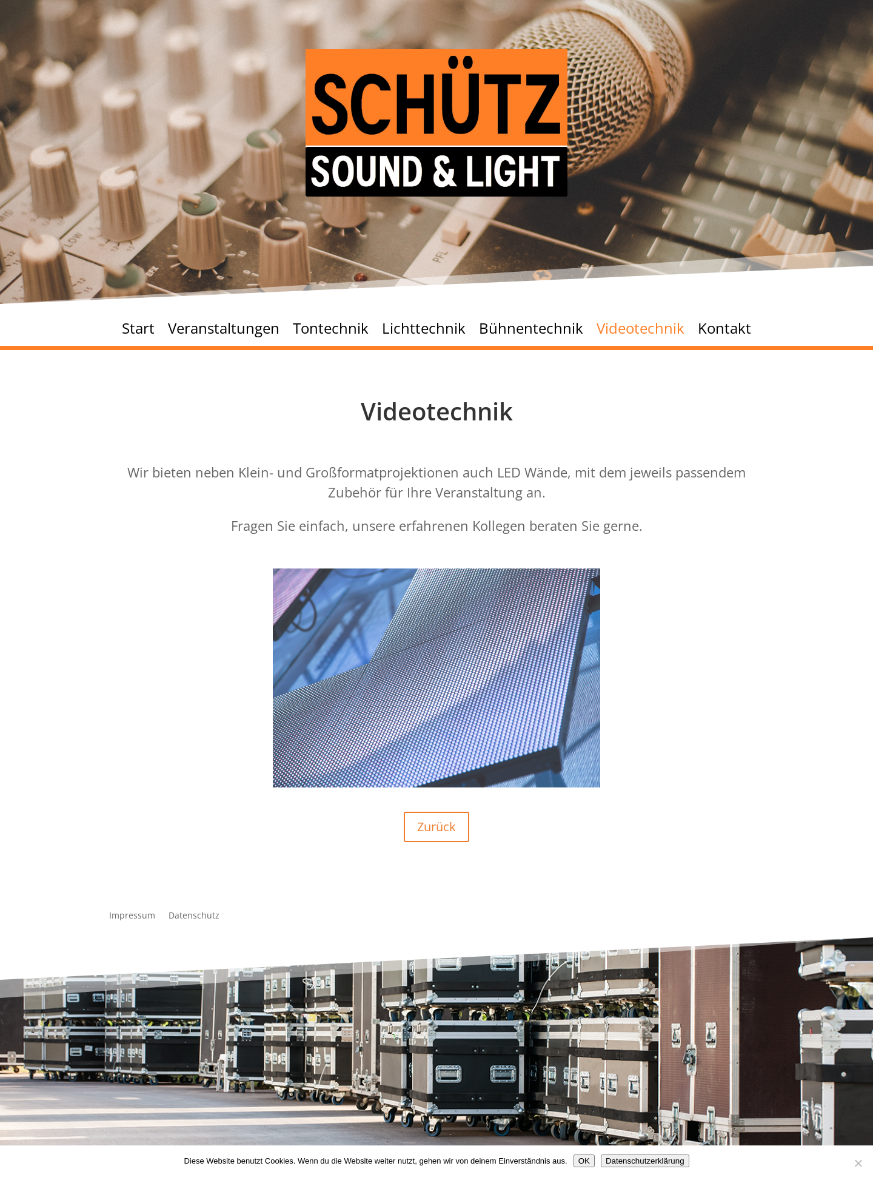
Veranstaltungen (223, 331)
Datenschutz (194, 916)
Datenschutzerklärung (645, 1160)
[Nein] (858, 1163)
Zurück (436, 826)
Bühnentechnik (531, 331)
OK (584, 1160)
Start (138, 331)
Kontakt (724, 331)
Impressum (132, 916)
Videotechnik (640, 331)
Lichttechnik (424, 331)
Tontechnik (331, 331)
